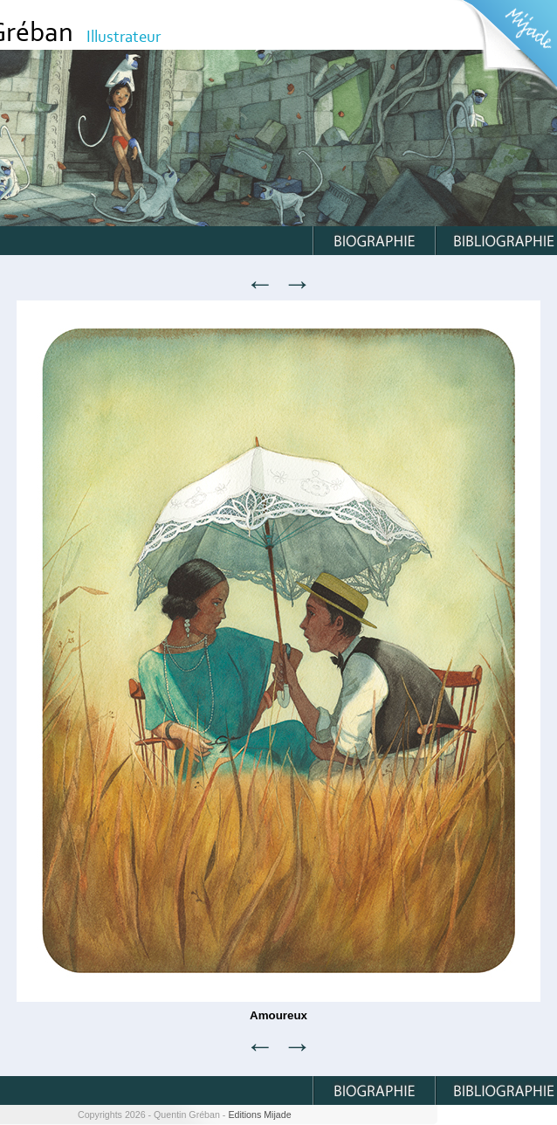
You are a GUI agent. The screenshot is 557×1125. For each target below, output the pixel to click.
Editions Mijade (259, 1114)
